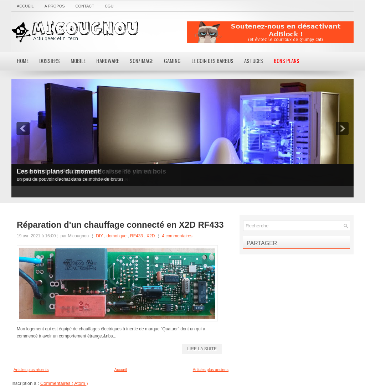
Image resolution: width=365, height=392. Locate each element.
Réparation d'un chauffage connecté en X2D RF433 (120, 225)
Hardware (107, 61)
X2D (151, 235)
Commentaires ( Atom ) (64, 383)
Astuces (253, 61)
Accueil (25, 6)
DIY (100, 235)
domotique (117, 235)
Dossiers (49, 61)
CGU (109, 6)
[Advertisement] (270, 32)
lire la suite (202, 348)
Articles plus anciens (210, 369)
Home (23, 61)
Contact (85, 6)
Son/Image (141, 61)
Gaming (172, 61)
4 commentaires (177, 235)
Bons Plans (286, 61)
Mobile (78, 61)
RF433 (137, 235)
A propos (55, 6)
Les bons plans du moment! (59, 171)
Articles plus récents (31, 369)
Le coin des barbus (212, 61)
